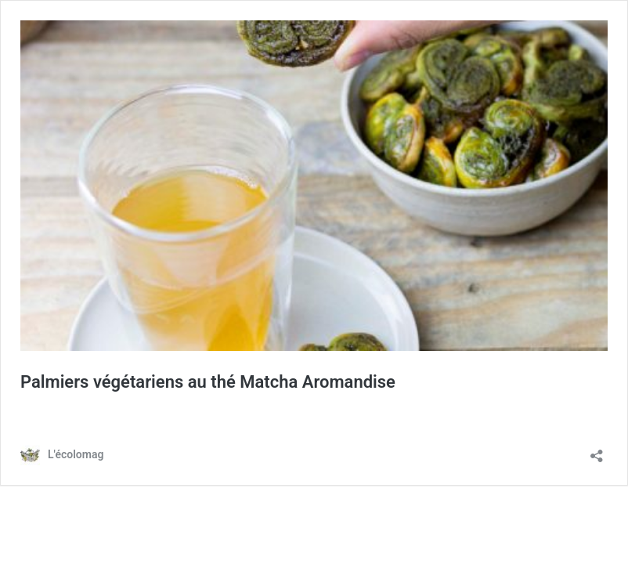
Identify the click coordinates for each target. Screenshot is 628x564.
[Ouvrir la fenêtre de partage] (597, 451)
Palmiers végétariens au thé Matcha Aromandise (207, 382)
